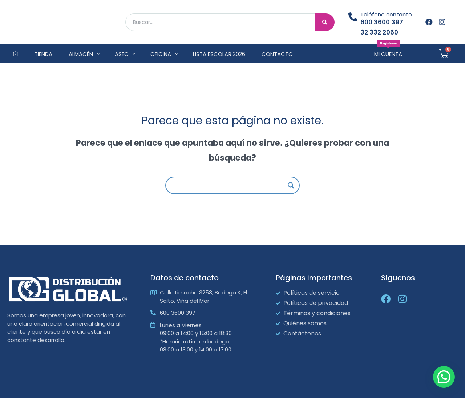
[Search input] (229, 185)
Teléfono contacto (386, 14)
